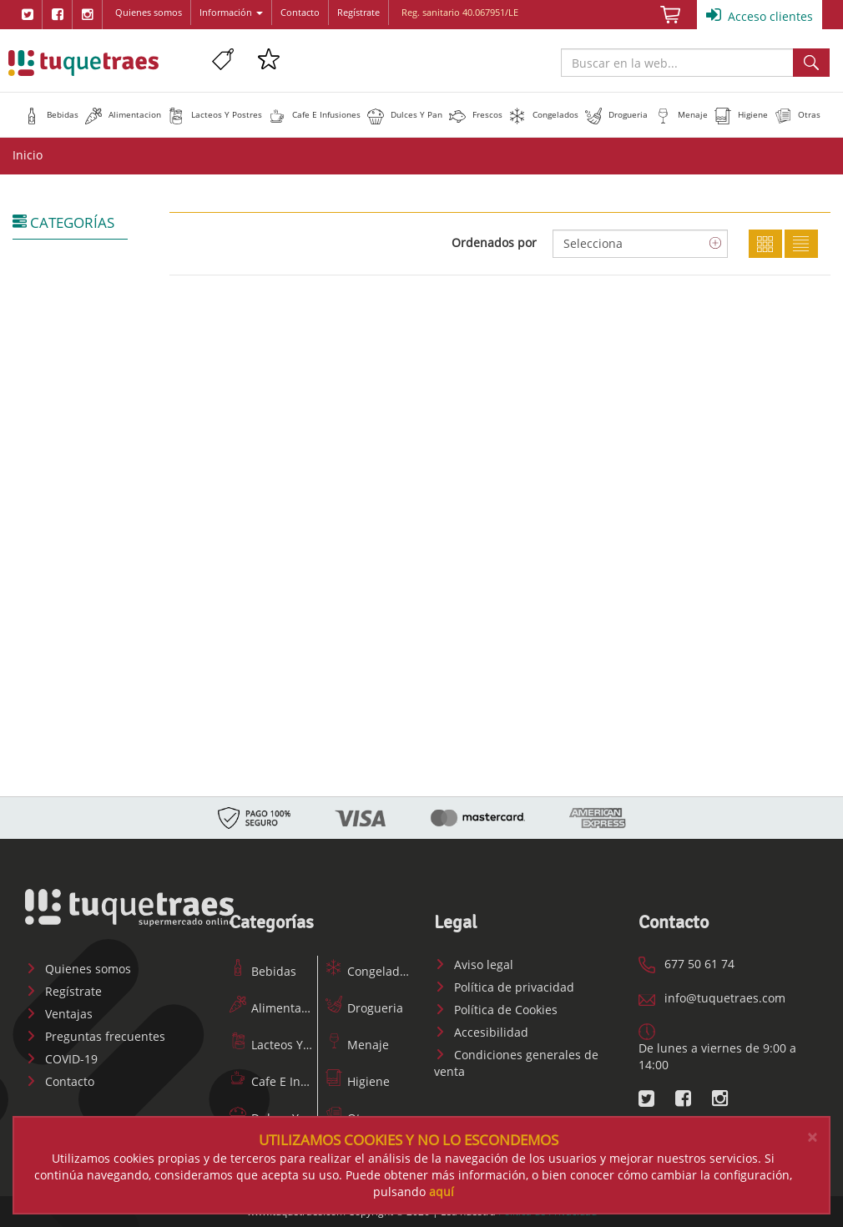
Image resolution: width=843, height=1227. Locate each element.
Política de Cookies (496, 1009)
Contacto (300, 12)
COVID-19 (61, 1059)
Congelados (369, 971)
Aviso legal (473, 964)
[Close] (812, 1137)
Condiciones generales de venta (516, 1063)
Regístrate (358, 12)
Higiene (358, 1081)
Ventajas (59, 1014)
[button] (51, 114)
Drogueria (364, 1008)
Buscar (811, 62)
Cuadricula (765, 244)
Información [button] (231, 12)
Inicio (28, 155)
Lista (801, 244)
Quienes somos (148, 12)
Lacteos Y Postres (288, 1045)
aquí (441, 1191)
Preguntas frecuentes (95, 1036)
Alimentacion (277, 1008)
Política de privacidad (504, 987)
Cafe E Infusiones (289, 1081)
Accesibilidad (481, 1032)
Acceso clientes (759, 15)
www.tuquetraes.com (83, 62)
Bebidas (263, 971)
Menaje (357, 1045)
